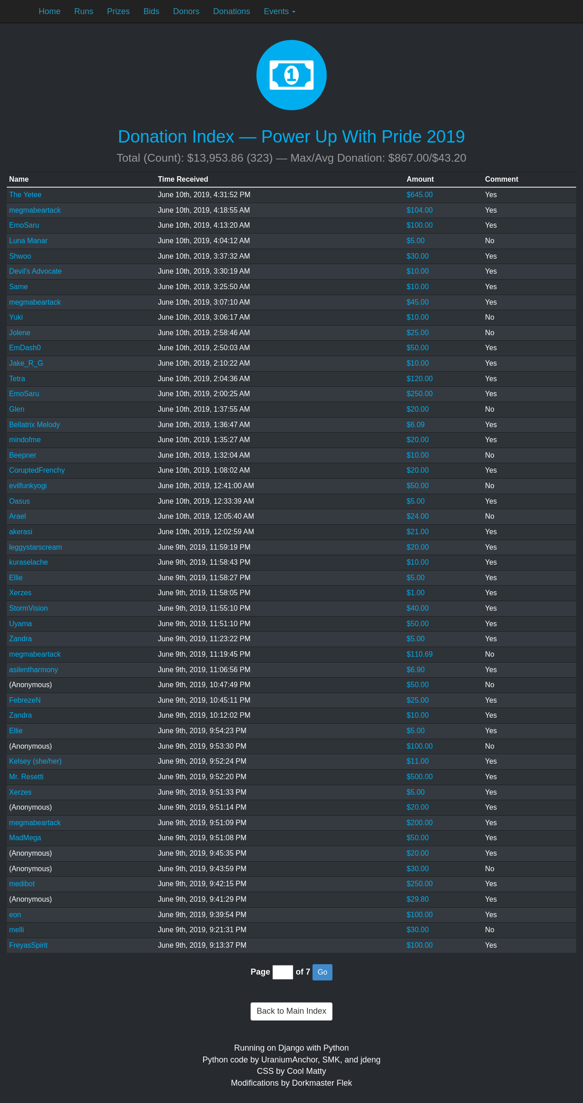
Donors (186, 11)
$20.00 (418, 409)
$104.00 (420, 210)
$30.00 (418, 256)
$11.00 (418, 761)
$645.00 (420, 195)
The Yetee (25, 195)
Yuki (16, 317)
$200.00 (420, 823)
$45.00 (418, 302)
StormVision (28, 608)
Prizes (118, 11)
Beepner (22, 455)
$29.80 (418, 899)
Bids (151, 11)
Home (50, 11)
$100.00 (420, 225)
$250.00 (420, 394)
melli (16, 930)
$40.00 (418, 608)
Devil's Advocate (35, 271)
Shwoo (20, 256)
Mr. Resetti (26, 777)
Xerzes (20, 593)
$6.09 (416, 425)
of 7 (303, 971)
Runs (83, 11)
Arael (17, 516)
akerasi (20, 532)
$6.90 (416, 670)
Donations (231, 11)
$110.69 (420, 654)
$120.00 (420, 379)
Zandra (20, 639)
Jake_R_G (26, 363)
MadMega (25, 838)
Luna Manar (28, 241)
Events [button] (280, 11)
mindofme (25, 440)
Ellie (16, 578)
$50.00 (418, 348)
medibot (22, 884)
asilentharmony (33, 670)
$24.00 (418, 516)
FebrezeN (25, 700)
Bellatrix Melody (34, 425)
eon (15, 915)
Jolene (20, 333)
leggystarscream (35, 547)
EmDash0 (25, 348)
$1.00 (416, 593)
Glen (16, 409)
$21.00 (418, 532)
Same (18, 287)
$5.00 (416, 241)
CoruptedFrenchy (37, 470)
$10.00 (418, 271)
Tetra (17, 379)
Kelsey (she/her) (35, 761)
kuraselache (28, 562)
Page (260, 971)
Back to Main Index (291, 1011)
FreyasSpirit (28, 945)
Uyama (20, 624)
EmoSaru (24, 225)
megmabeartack (35, 210)
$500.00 (420, 777)
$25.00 (418, 333)
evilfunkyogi (28, 486)
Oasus (19, 501)
